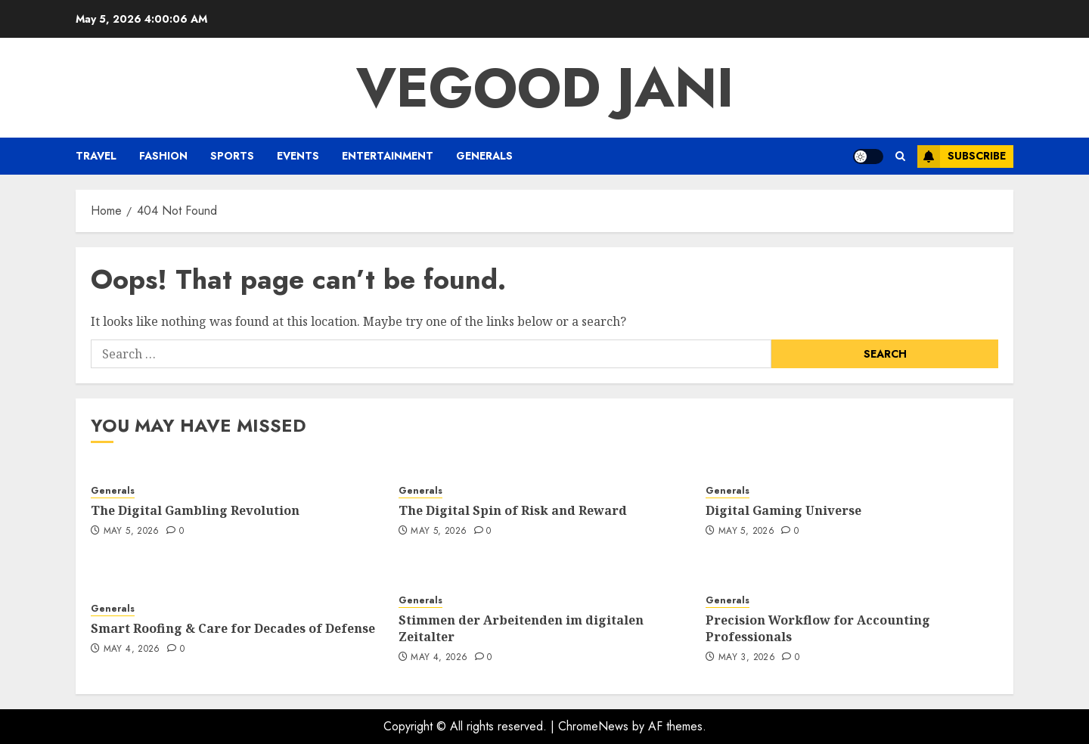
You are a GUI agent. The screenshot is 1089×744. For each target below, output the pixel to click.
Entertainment (387, 155)
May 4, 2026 (132, 649)
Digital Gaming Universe (783, 510)
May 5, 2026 (132, 531)
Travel (96, 155)
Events (298, 155)
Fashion (163, 155)
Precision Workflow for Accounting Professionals (818, 628)
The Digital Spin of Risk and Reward (513, 510)
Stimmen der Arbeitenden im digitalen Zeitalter (521, 628)
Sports (232, 155)
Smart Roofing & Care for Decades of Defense (233, 628)
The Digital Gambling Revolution (195, 510)
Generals (484, 155)
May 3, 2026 (746, 658)
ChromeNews (593, 726)
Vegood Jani (545, 87)
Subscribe (961, 156)
